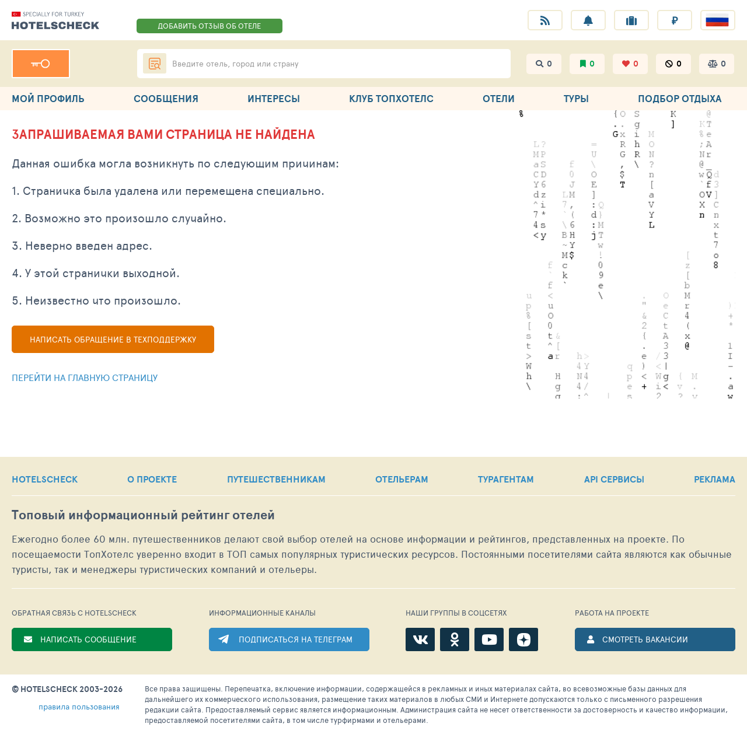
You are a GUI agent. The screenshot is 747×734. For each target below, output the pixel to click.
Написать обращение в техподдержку (113, 339)
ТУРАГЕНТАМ (506, 479)
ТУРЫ (576, 98)
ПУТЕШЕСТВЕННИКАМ (276, 479)
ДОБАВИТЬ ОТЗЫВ (209, 25)
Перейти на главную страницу (85, 377)
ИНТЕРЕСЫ (273, 98)
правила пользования (79, 706)
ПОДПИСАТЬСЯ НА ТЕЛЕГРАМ (295, 639)
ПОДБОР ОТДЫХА (679, 98)
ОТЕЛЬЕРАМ (401, 479)
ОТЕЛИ (499, 98)
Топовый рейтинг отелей (143, 515)
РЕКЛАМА (714, 479)
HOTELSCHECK (45, 479)
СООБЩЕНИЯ (166, 98)
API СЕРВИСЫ (614, 479)
